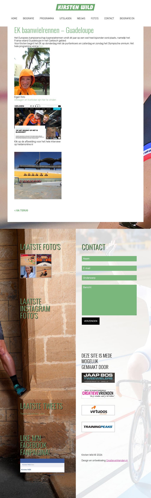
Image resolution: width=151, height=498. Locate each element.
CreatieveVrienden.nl (117, 460)
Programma (47, 18)
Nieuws (81, 18)
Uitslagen (65, 18)
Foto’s (95, 18)
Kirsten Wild (26, 464)
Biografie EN (127, 18)
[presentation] (104, 330)
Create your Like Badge (56, 475)
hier (41, 46)
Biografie (28, 18)
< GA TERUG (21, 210)
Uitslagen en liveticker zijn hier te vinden (35, 99)
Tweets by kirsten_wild (32, 413)
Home (14, 18)
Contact (109, 18)
